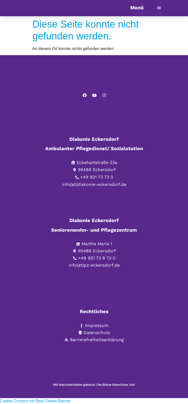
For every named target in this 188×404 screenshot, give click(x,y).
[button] (159, 8)
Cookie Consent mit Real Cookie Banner (35, 401)
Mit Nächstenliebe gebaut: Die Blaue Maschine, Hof (94, 384)
